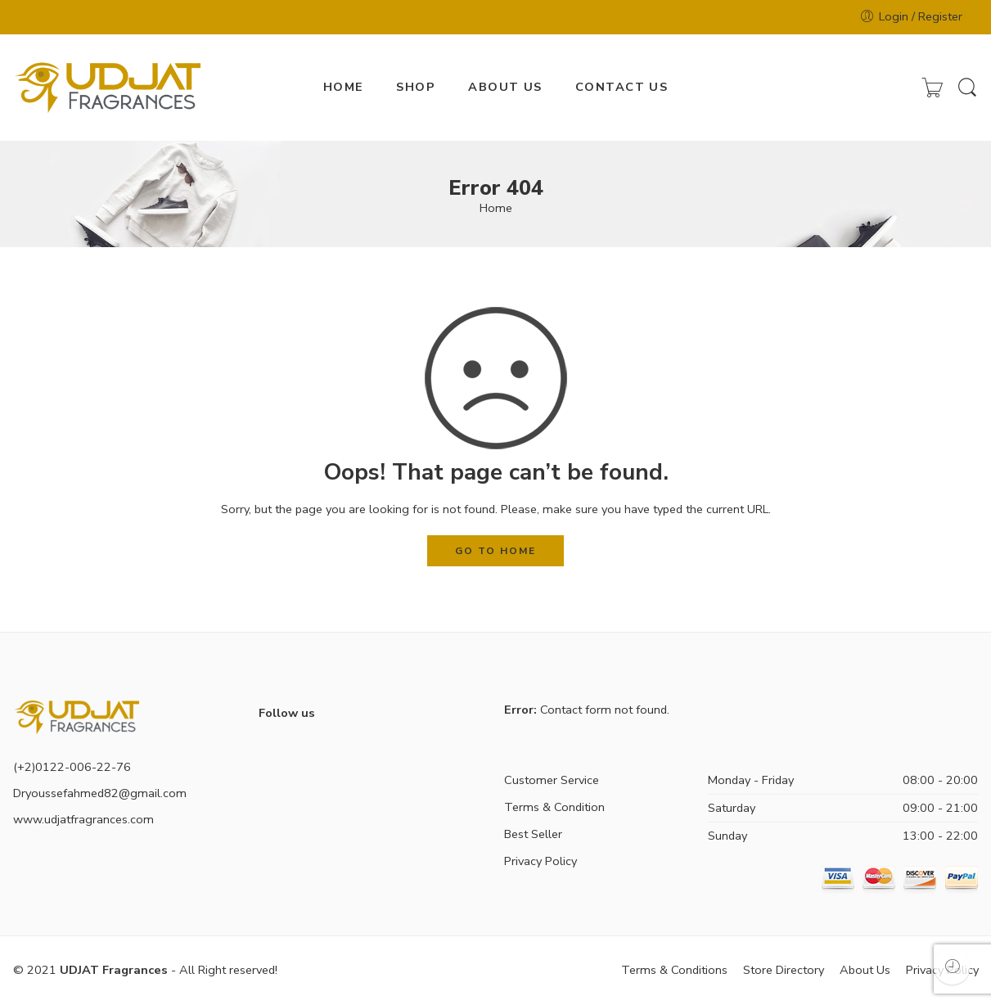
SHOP (415, 87)
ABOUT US (505, 87)
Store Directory (783, 970)
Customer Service (551, 780)
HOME (343, 87)
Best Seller (533, 834)
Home (496, 208)
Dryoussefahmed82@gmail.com (100, 793)
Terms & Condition (554, 807)
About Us (865, 970)
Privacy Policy (540, 861)
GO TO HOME (495, 550)
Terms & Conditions (674, 970)
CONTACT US (622, 87)
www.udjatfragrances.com (83, 819)
